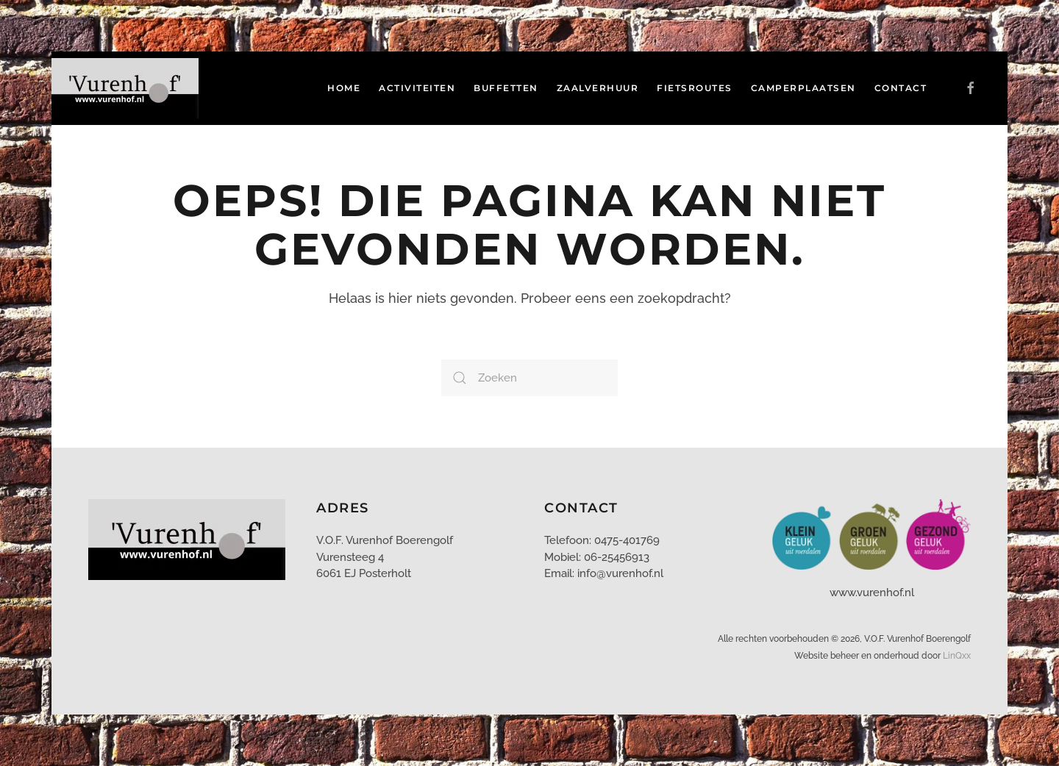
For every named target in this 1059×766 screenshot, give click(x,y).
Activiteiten (417, 87)
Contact (900, 87)
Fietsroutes (694, 87)
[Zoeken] (529, 377)
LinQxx (957, 656)
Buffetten (506, 87)
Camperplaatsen (803, 87)
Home (343, 87)
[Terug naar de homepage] (126, 88)
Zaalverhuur (598, 87)
